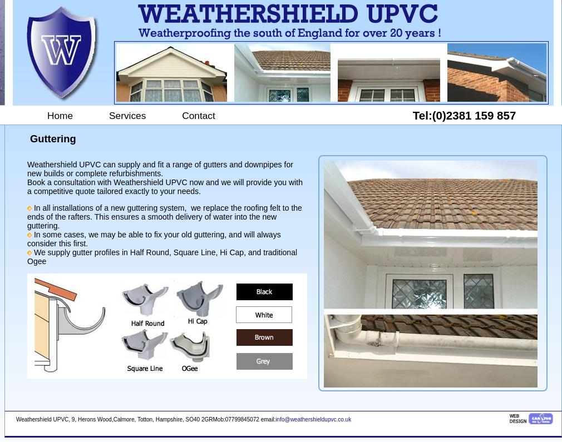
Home (60, 115)
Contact (198, 115)
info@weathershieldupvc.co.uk (313, 419)
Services (127, 115)
